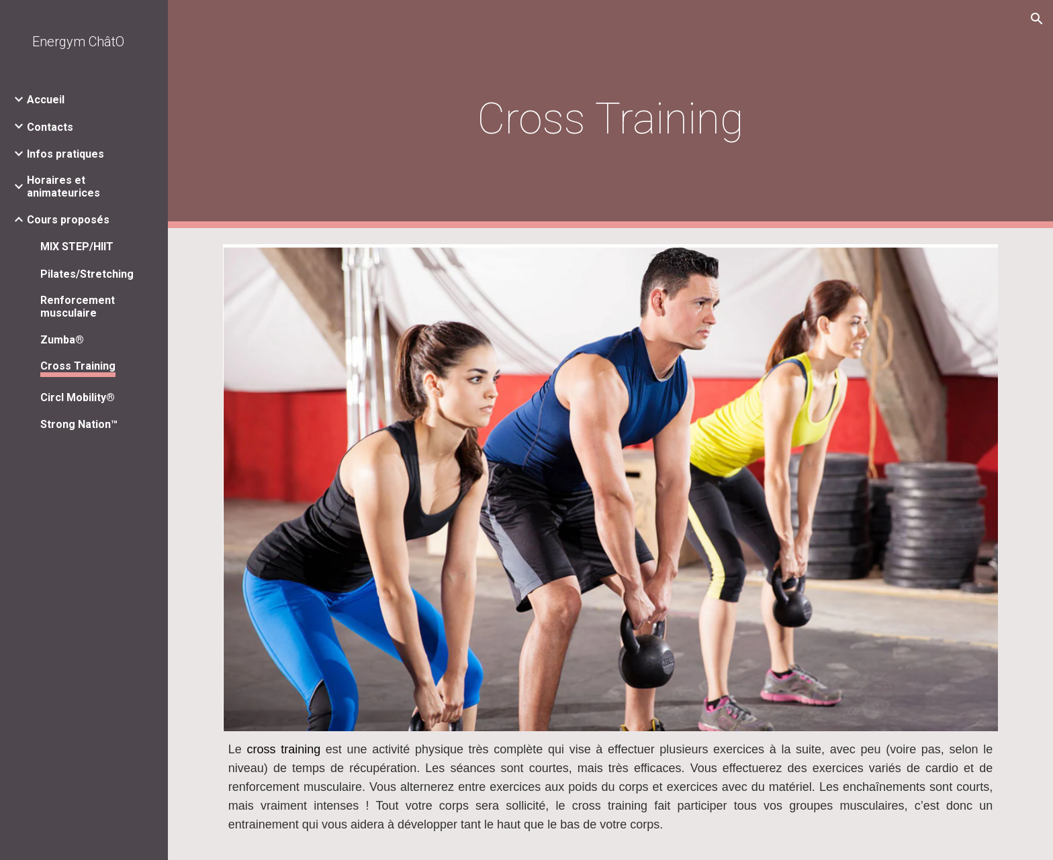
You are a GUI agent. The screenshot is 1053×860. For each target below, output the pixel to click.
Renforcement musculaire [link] (77, 306)
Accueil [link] (45, 99)
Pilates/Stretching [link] (87, 274)
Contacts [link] (50, 127)
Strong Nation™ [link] (79, 424)
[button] (1037, 19)
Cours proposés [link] (68, 219)
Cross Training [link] (78, 366)
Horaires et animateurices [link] (63, 186)
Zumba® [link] (62, 339)
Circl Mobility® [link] (77, 397)
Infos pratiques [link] (65, 154)
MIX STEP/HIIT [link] (76, 246)
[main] (610, 114)
